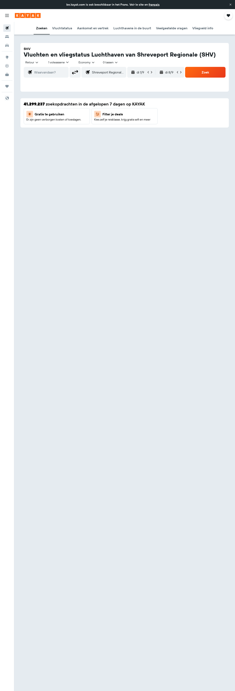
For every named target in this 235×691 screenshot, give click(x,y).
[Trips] (7, 86)
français (154, 4)
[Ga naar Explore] (7, 57)
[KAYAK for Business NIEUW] (7, 74)
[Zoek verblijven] (7, 37)
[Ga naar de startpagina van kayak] (28, 15)
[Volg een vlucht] (7, 66)
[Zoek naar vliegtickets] (7, 28)
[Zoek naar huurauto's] (7, 45)
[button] (230, 4)
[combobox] (87, 62)
